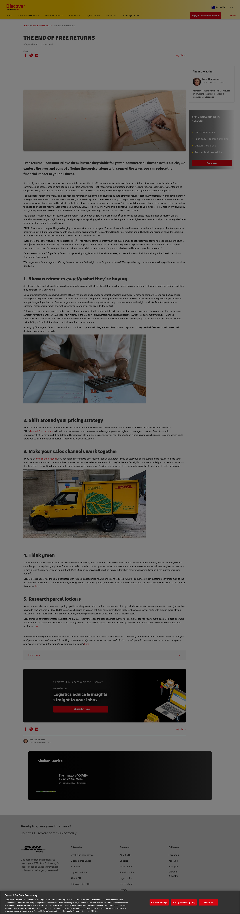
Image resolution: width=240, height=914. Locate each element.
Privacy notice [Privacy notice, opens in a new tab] (78, 911)
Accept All (208, 902)
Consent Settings (159, 902)
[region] (120, 902)
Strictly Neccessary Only (184, 902)
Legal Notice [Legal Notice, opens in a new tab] (93, 911)
